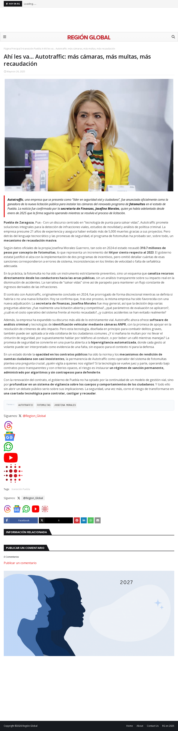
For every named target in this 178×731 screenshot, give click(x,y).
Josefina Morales (65, 405)
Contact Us (153, 725)
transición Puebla (32, 48)
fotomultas (43, 405)
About (140, 725)
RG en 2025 (168, 725)
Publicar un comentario (20, 563)
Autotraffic (25, 405)
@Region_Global (34, 416)
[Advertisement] (89, 19)
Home (129, 725)
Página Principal (12, 48)
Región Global (29, 725)
